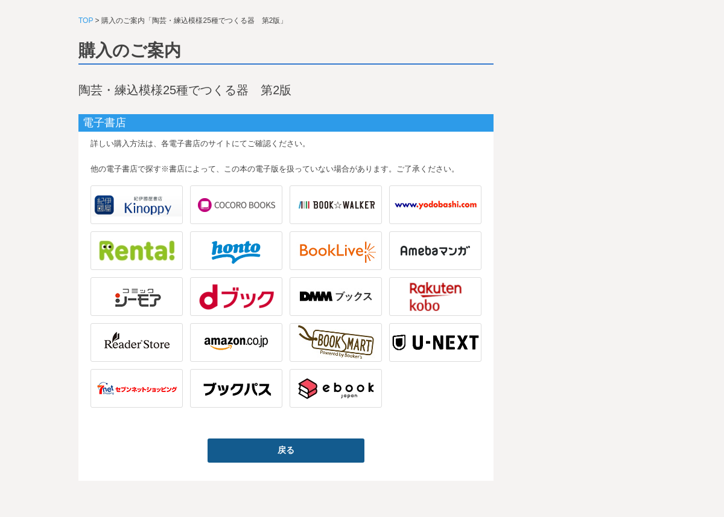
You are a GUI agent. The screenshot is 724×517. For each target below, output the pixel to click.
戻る (286, 450)
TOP (85, 20)
